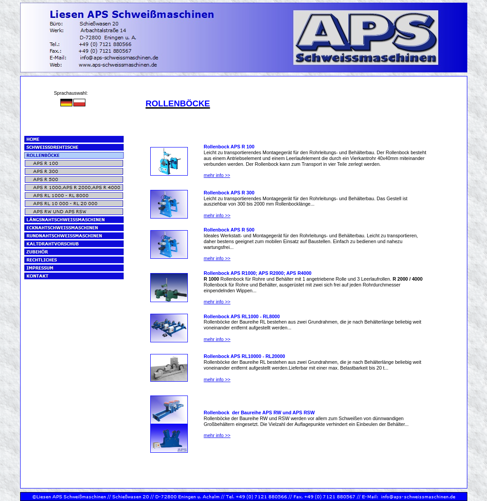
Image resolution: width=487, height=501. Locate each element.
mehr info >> (217, 215)
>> (217, 175)
